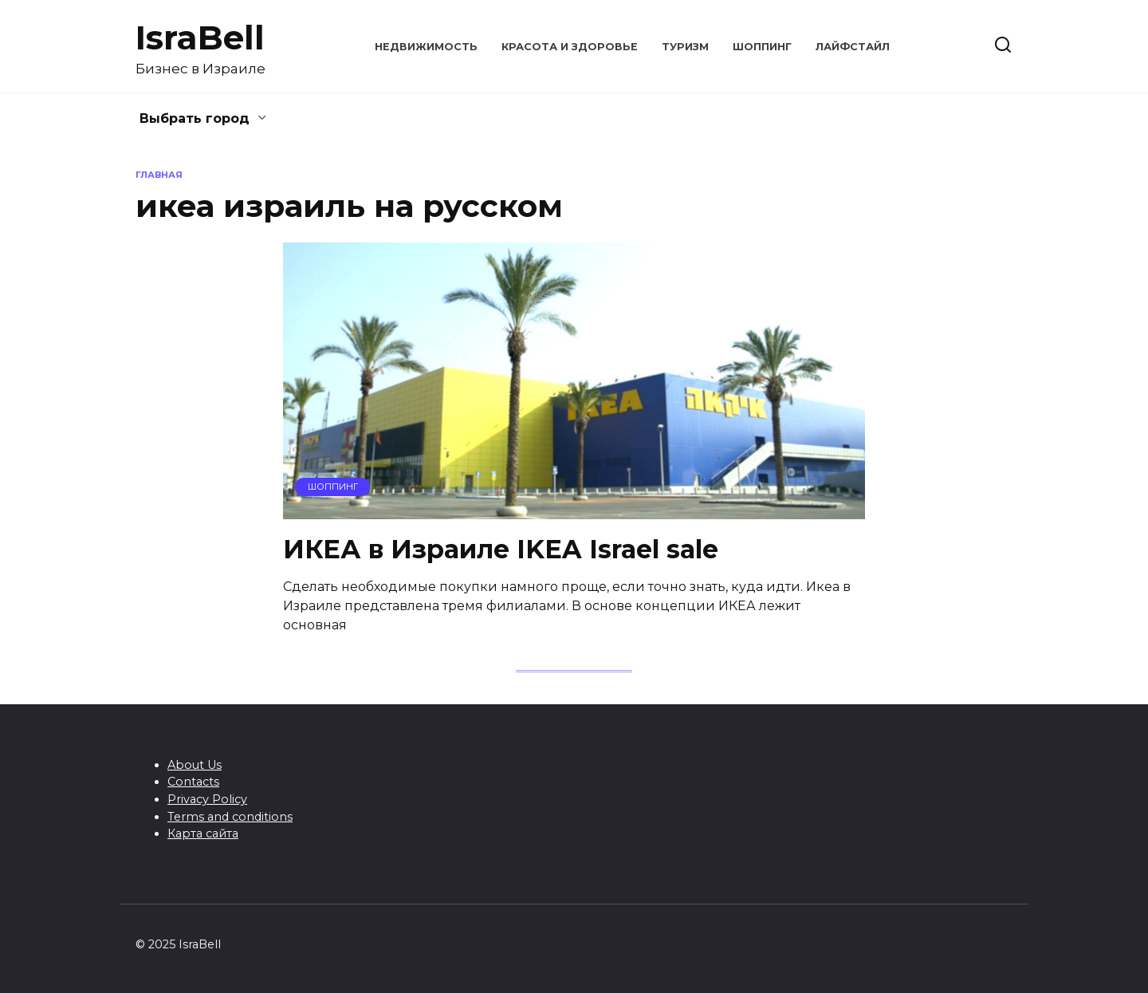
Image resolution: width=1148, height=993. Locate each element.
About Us (194, 765)
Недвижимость (426, 47)
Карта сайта (202, 833)
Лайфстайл (853, 47)
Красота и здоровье (569, 47)
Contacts (193, 781)
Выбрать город (195, 118)
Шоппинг (762, 47)
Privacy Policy (207, 799)
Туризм (685, 47)
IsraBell (200, 37)
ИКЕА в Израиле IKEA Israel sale (500, 549)
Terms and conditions (230, 817)
